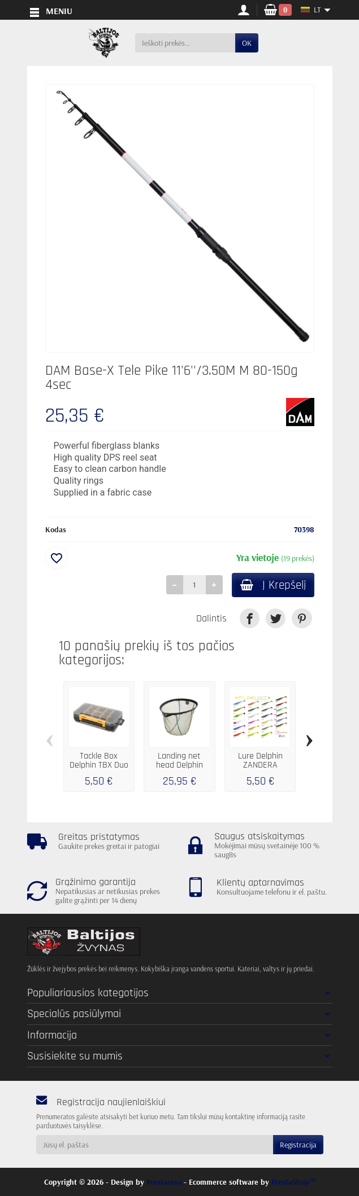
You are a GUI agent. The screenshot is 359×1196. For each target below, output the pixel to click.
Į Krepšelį (271, 585)
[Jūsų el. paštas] (154, 1144)
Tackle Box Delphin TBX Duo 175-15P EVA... (99, 766)
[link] (249, 619)
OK (247, 43)
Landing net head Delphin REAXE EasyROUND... (179, 770)
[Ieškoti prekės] (185, 42)
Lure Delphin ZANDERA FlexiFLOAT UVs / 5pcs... (260, 770)
